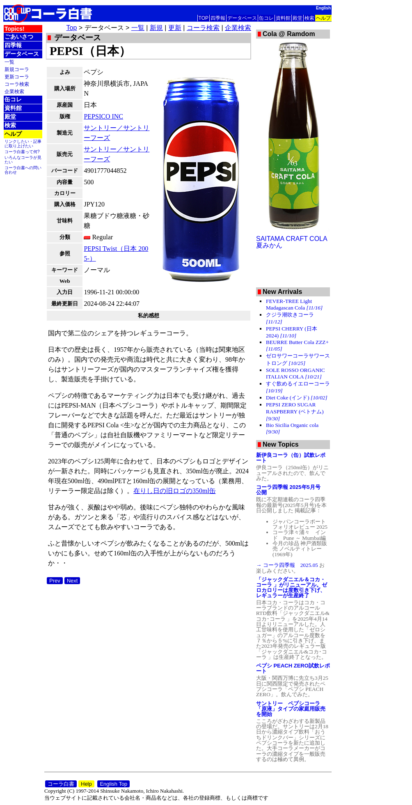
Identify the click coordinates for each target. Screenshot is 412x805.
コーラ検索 (17, 84)
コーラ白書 (61, 784)
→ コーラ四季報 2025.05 (287, 565)
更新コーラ (17, 76)
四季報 (218, 18)
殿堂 (297, 18)
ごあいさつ (19, 36)
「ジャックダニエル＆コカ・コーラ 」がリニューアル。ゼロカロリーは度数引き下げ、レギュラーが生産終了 (291, 587)
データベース (242, 18)
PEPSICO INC (103, 116)
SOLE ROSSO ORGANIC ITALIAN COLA (295, 373)
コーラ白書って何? (22, 151)
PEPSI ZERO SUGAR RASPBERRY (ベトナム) (295, 411)
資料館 (283, 18)
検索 (309, 18)
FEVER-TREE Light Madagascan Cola (294, 304)
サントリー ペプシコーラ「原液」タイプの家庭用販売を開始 (290, 708)
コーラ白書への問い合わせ (23, 169)
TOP (203, 18)
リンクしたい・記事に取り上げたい (23, 143)
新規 (156, 27)
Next (72, 581)
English (323, 8)
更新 (174, 27)
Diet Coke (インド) (296, 397)
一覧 (9, 61)
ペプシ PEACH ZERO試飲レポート (293, 668)
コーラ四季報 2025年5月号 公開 (291, 489)
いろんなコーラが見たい (23, 159)
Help (86, 784)
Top (71, 27)
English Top (113, 784)
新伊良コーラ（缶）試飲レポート (290, 457)
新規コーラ (17, 69)
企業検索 (14, 91)
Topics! (15, 28)
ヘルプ (323, 18)
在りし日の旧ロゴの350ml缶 (174, 490)
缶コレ (266, 18)
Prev (54, 581)
